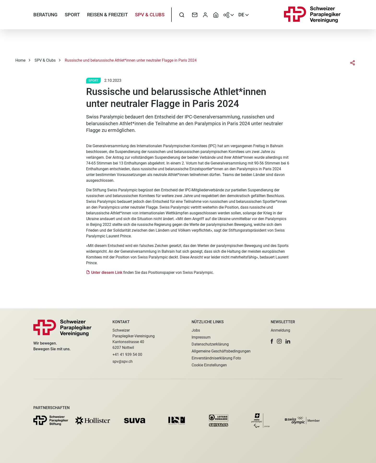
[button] (272, 341)
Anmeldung (280, 330)
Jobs (196, 330)
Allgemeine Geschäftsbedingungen (221, 351)
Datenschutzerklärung (210, 344)
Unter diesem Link (106, 276)
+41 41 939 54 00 (127, 354)
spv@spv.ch (122, 361)
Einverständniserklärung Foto (216, 358)
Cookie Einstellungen (209, 365)
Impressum (201, 337)
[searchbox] (181, 15)
